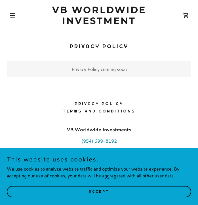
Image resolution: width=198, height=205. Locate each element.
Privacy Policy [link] (99, 103)
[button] (21, 15)
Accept (99, 191)
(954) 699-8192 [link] (99, 141)
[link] (99, 22)
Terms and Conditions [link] (99, 111)
